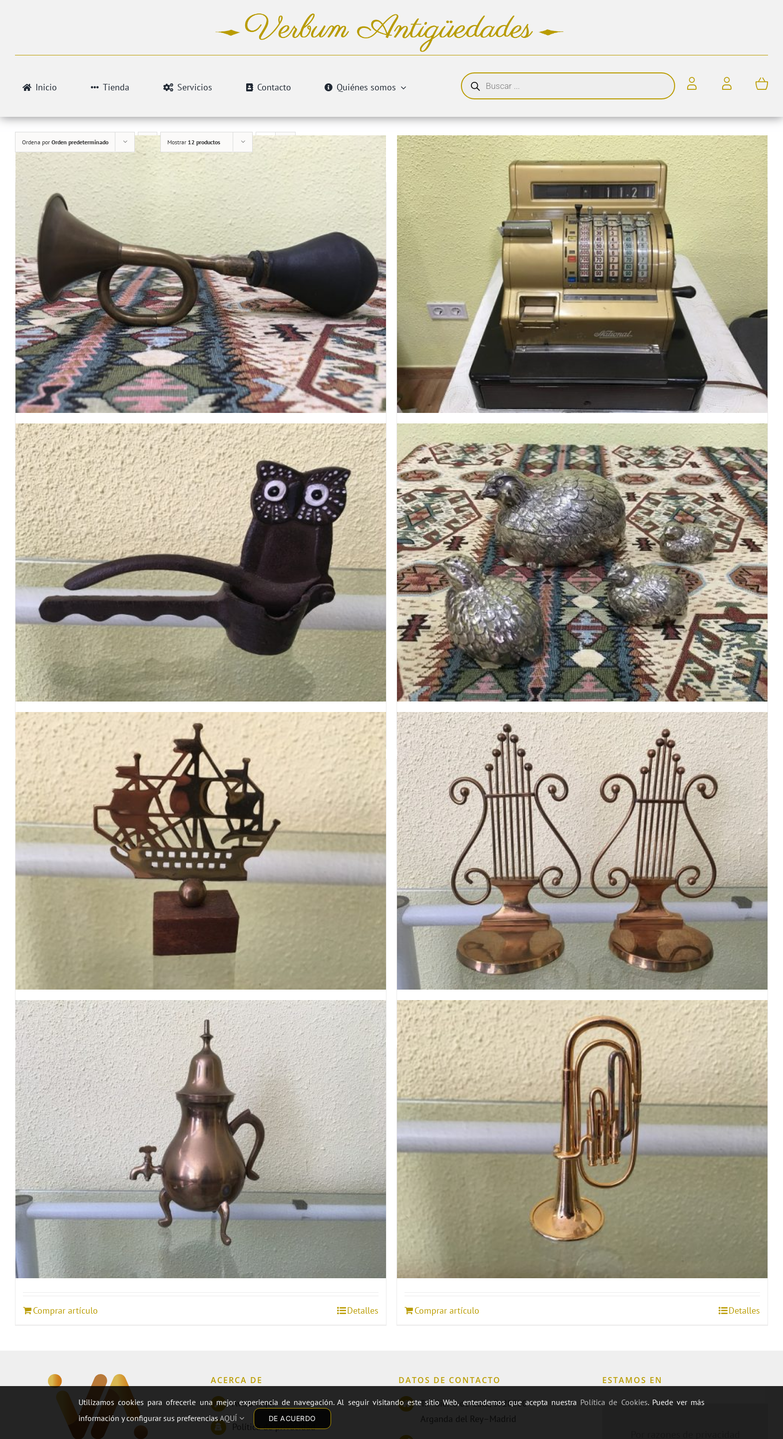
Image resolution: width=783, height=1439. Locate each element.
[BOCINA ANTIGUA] (200, 274)
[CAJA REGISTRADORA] (582, 274)
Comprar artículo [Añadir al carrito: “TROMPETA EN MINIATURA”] (446, 1310)
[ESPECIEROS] (582, 562)
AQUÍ (232, 1418)
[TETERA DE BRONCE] (200, 1139)
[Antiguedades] (98, 1383)
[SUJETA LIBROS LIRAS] (582, 850)
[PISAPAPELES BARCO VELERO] (200, 850)
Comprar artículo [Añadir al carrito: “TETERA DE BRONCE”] (65, 1310)
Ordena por (65, 142)
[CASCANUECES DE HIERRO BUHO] (200, 562)
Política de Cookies (613, 1402)
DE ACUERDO (292, 1418)
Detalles (363, 1310)
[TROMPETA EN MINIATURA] (582, 1139)
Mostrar (193, 142)
